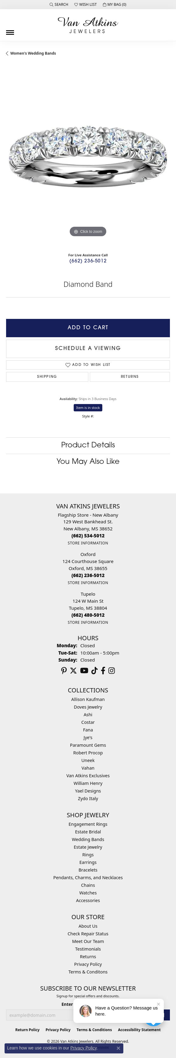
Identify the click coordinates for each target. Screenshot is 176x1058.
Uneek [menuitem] (87, 760)
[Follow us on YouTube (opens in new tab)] (84, 670)
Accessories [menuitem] (88, 900)
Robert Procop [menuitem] (88, 753)
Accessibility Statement (139, 1029)
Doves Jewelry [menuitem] (88, 707)
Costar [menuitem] (88, 722)
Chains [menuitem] (88, 885)
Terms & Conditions (94, 1029)
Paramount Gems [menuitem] (88, 745)
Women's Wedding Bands (33, 53)
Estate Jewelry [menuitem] (88, 847)
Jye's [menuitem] (88, 737)
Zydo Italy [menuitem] (88, 798)
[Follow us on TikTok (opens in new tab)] (94, 670)
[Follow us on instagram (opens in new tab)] (111, 670)
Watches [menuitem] (88, 893)
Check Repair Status (88, 934)
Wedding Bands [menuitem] (88, 839)
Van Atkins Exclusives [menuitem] (88, 775)
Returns (130, 377)
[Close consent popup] (118, 1048)
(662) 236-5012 (88, 261)
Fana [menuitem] (88, 730)
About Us (88, 926)
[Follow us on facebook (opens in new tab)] (103, 670)
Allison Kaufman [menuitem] (88, 699)
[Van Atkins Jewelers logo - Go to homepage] (88, 25)
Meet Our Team (88, 941)
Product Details (88, 445)
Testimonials (88, 949)
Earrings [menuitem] (88, 862)
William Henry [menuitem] (88, 783)
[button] (59, 4)
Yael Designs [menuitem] (88, 791)
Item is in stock (88, 407)
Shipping (47, 377)
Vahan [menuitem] (88, 768)
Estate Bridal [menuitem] (88, 832)
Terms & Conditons (88, 972)
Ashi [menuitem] (88, 714)
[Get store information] (88, 543)
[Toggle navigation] (10, 30)
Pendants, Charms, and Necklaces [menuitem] (88, 877)
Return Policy (27, 1029)
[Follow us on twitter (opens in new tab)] (73, 670)
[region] (88, 156)
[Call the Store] (88, 536)
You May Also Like (88, 462)
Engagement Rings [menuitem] (88, 824)
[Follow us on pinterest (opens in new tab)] (64, 670)
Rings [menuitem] (87, 855)
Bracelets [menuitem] (88, 870)
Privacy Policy (88, 964)
